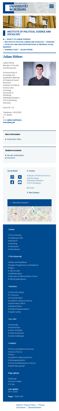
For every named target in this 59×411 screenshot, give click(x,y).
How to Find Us (15, 352)
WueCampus (14, 327)
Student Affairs (15, 306)
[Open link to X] (18, 177)
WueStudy (13, 325)
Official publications (17, 279)
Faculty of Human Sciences (18, 39)
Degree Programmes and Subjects (23, 265)
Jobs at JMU (14, 271)
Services (12, 286)
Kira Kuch (11, 158)
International (14, 249)
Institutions (13, 246)
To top (11, 384)
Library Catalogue (16, 336)
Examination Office (16, 303)
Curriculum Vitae (14, 139)
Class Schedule (15, 330)
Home (11, 229)
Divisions (50, 42)
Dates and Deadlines (17, 262)
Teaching (12, 243)
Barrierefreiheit (35, 407)
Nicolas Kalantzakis (15, 155)
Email (31, 188)
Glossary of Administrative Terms (22, 276)
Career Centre (14, 312)
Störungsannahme (16, 360)
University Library (16, 292)
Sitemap (12, 379)
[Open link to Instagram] (11, 177)
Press (11, 354)
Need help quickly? (16, 366)
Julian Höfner (26, 50)
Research (12, 241)
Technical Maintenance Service (22, 363)
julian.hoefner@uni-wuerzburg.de (13, 121)
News (11, 268)
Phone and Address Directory (21, 349)
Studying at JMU (15, 238)
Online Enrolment (16, 333)
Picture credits (15, 381)
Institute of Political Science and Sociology (24, 42)
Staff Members (15, 273)
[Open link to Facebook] (11, 182)
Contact (32, 171)
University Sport (15, 298)
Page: (10, 396)
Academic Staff (11, 50)
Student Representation (18, 309)
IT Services (13, 295)
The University (14, 235)
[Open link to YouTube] (18, 182)
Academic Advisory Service (20, 301)
